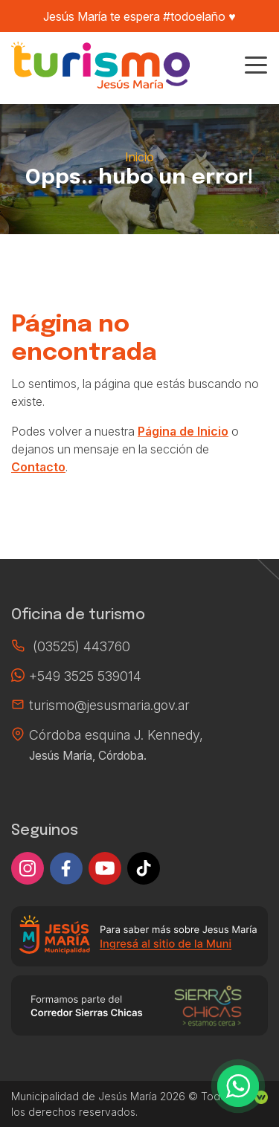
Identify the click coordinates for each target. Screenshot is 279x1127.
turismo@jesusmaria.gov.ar (109, 705)
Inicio (139, 156)
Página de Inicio (183, 431)
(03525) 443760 (81, 646)
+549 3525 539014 (85, 676)
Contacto (38, 466)
